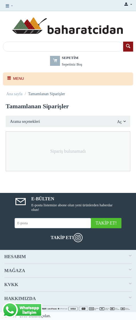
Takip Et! (106, 223)
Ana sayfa (14, 94)
